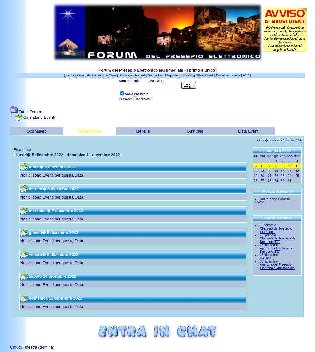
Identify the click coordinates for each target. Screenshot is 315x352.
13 (262, 171)
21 (270, 176)
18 (297, 171)
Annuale (195, 131)
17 (289, 171)
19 (255, 176)
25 (297, 176)
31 (289, 180)
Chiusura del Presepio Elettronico (276, 230)
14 (270, 171)
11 (297, 166)
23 (283, 176)
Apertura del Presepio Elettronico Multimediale (277, 266)
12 (255, 171)
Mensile (143, 131)
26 (255, 180)
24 (289, 176)
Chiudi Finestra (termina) (32, 347)
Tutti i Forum (30, 111)
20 (262, 176)
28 (270, 180)
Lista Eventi (248, 131)
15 (276, 171)
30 (283, 180)
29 (276, 180)
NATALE (266, 258)
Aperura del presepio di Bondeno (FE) (277, 249)
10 (289, 166)
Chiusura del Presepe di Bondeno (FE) (277, 240)
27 (262, 180)
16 (283, 171)
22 (276, 176)
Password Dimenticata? (135, 99)
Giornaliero (37, 131)
